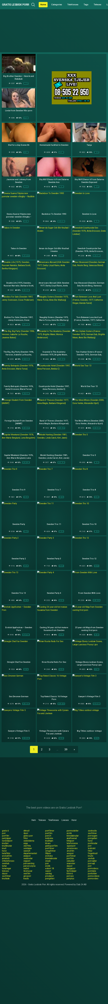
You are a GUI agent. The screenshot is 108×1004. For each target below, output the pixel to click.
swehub (5, 857)
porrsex (70, 869)
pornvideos (93, 862)
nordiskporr (7, 834)
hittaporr (70, 834)
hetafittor (6, 847)
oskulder (71, 854)
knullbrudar (7, 839)
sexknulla (92, 824)
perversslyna (29, 859)
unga (25, 837)
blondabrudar (73, 829)
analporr (27, 849)
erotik (69, 826)
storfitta (27, 839)
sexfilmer (92, 826)
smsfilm (70, 844)
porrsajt (91, 857)
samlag (48, 867)
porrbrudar (92, 837)
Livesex (65, 813)
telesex (5, 864)
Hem (33, 813)
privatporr (49, 869)
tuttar (4, 859)
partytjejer (6, 832)
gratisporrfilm (51, 839)
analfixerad (72, 832)
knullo (90, 849)
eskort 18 (49, 862)
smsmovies (72, 842)
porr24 (48, 829)
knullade (6, 872)
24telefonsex (8, 854)
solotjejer (27, 842)
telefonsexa (72, 837)
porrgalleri (92, 832)
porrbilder (92, 867)
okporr (70, 859)
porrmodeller (72, 824)
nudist (26, 862)
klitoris (70, 867)
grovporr (27, 869)
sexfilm (26, 867)
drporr (5, 867)
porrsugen (92, 829)
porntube (92, 864)
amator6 (5, 852)
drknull (26, 824)
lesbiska (49, 832)
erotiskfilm (7, 849)
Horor (74, 813)
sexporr (70, 847)
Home (54, 4)
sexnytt (26, 844)
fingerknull (92, 847)
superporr (71, 839)
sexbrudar (28, 852)
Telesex (42, 813)
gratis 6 (5, 824)
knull (4, 842)
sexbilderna (28, 834)
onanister (71, 857)
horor (90, 834)
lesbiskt (91, 842)
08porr (48, 847)
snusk (48, 854)
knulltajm (49, 834)
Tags (96, 4)
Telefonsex (83, 4)
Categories (67, 4)
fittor (25, 832)
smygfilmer (50, 844)
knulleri (5, 837)
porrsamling (28, 857)
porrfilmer (49, 824)
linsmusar (27, 864)
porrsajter (92, 854)
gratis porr (28, 829)
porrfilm (48, 826)
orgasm (26, 854)
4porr (25, 826)
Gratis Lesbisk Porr (21, 4)
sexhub (91, 852)
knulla (26, 872)
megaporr (71, 862)
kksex (48, 837)
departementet (30, 847)
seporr (48, 864)
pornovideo (93, 872)
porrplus (70, 872)
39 (65, 743)
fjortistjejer (71, 864)
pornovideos (93, 869)
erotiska (49, 849)
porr (4, 826)
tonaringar (6, 862)
